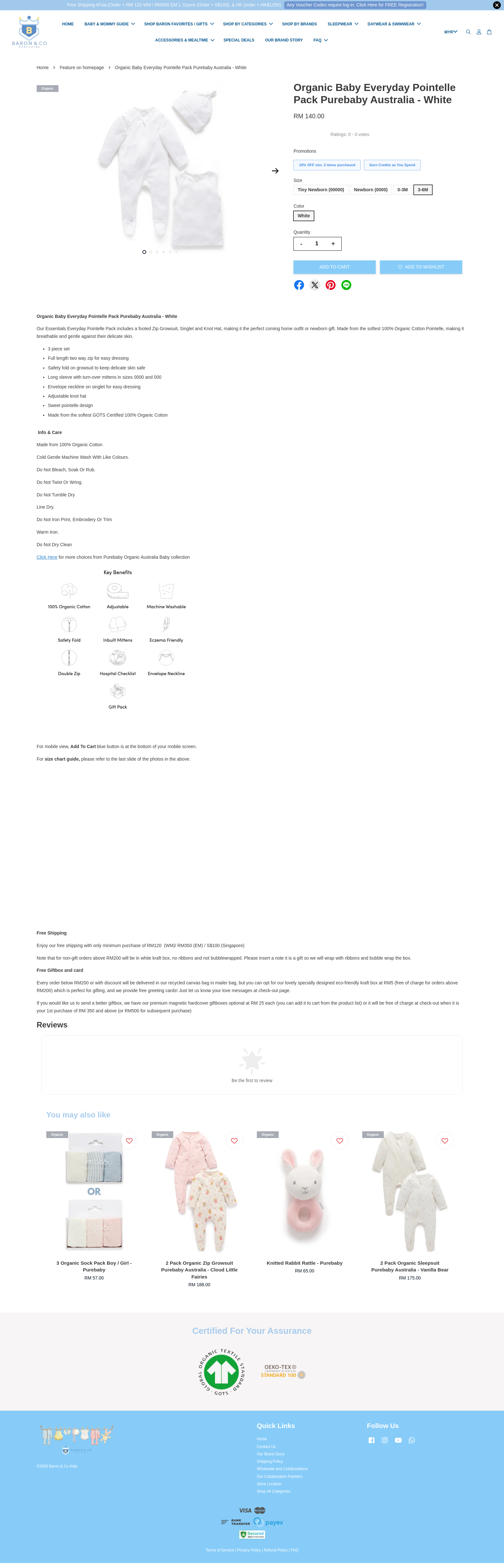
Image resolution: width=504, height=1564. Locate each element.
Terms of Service (220, 1551)
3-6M (423, 191)
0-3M (403, 191)
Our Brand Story (270, 1455)
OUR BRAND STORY (284, 41)
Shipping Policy (270, 1462)
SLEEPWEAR (343, 25)
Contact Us (266, 1447)
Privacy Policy (249, 1551)
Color (298, 207)
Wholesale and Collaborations (282, 1470)
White (304, 216)
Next (275, 172)
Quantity (301, 233)
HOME (68, 25)
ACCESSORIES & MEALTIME (184, 41)
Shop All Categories (273, 1492)
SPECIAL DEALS (239, 41)
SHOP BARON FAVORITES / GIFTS (179, 25)
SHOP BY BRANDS (299, 25)
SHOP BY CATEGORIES (248, 25)
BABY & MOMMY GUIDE (110, 25)
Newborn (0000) (371, 191)
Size (297, 181)
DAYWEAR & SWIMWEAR (394, 25)
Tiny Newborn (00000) (321, 191)
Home (43, 68)
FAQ (320, 41)
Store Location (269, 1485)
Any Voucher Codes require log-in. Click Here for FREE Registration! (355, 4)
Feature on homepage (82, 68)
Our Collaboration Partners (279, 1477)
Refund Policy (276, 1551)
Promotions (304, 152)
